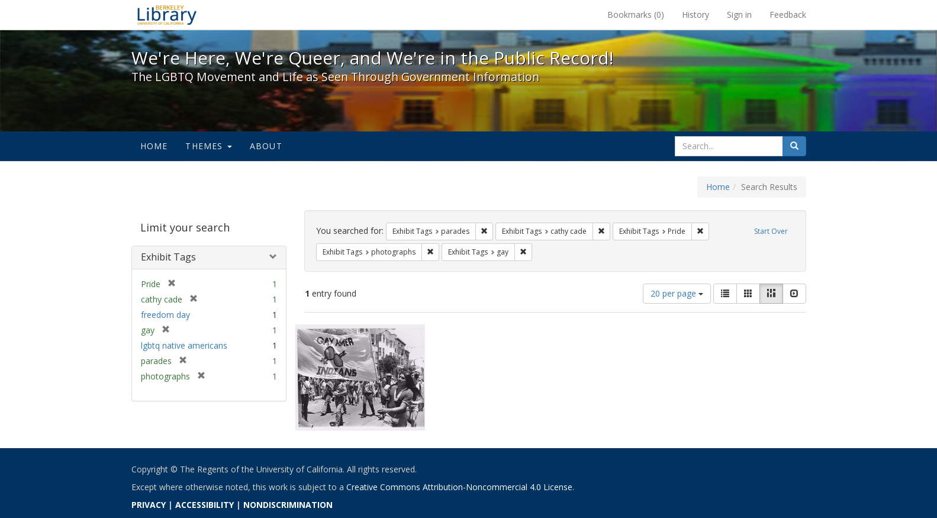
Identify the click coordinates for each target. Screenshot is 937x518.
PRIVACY (148, 504)
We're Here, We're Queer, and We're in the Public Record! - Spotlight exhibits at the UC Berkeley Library (167, 15)
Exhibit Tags (168, 256)
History (695, 14)
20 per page (677, 293)
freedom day (165, 314)
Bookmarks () (635, 14)
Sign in (739, 14)
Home (154, 146)
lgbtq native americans (184, 345)
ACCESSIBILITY (204, 504)
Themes (208, 146)
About (266, 146)
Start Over (771, 231)
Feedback (787, 14)
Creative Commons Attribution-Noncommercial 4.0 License (459, 487)
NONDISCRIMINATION (288, 504)
